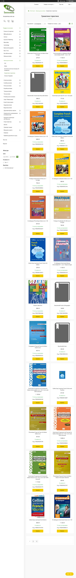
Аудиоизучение (8, 105)
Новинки (6, 132)
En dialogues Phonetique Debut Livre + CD (38, 221)
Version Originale (8, 75)
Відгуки (5, 143)
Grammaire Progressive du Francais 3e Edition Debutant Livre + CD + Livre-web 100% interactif (62, 434)
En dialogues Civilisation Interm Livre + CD (38, 136)
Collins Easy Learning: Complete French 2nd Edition (62, 137)
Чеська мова (7, 94)
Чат (69, 574)
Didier (5, 66)
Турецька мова (8, 91)
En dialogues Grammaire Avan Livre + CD (62, 519)
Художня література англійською (9, 118)
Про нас (5, 139)
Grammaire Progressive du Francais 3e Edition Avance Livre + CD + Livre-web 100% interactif (37, 478)
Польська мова (7, 85)
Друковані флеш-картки (10, 110)
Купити (38, 66)
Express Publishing (8, 39)
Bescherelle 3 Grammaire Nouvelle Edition (38, 95)
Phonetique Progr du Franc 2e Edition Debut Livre (38, 433)
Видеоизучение (8, 107)
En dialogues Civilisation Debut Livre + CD (62, 178)
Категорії (32, 11)
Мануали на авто (8, 130)
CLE (5, 63)
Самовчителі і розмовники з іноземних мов (11, 114)
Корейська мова (8, 88)
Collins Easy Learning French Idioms (37, 519)
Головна (36, 4)
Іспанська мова (8, 80)
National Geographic (9, 48)
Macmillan (6, 42)
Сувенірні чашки (8, 127)
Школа (5, 124)
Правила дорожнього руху (10, 135)
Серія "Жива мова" (8, 99)
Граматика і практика (9, 73)
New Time (6, 50)
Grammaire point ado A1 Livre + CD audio (62, 95)
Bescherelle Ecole (62, 346)
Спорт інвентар (7, 121)
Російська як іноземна (9, 96)
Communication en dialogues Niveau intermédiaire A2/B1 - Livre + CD (62, 54)
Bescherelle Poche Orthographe (62, 305)
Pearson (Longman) (8, 31)
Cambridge (6, 45)
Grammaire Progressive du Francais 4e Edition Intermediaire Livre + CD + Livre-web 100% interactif (37, 390)
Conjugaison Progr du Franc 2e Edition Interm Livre (38, 347)
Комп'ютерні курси (8, 102)
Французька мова (8, 60)
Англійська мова (8, 53)
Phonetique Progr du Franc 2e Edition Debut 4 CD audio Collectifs (62, 477)
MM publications (8, 34)
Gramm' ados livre (37, 305)
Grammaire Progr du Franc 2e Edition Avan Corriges (37, 54)
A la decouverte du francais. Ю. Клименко (11, 69)
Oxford (5, 37)
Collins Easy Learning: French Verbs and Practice (62, 389)
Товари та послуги (8, 28)
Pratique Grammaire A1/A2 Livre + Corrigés (37, 179)
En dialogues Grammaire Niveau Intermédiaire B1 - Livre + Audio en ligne (62, 264)
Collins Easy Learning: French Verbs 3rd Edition (37, 264)
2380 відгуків (62, 1)
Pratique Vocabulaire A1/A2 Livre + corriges (62, 221)
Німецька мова (7, 56)
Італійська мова (8, 83)
